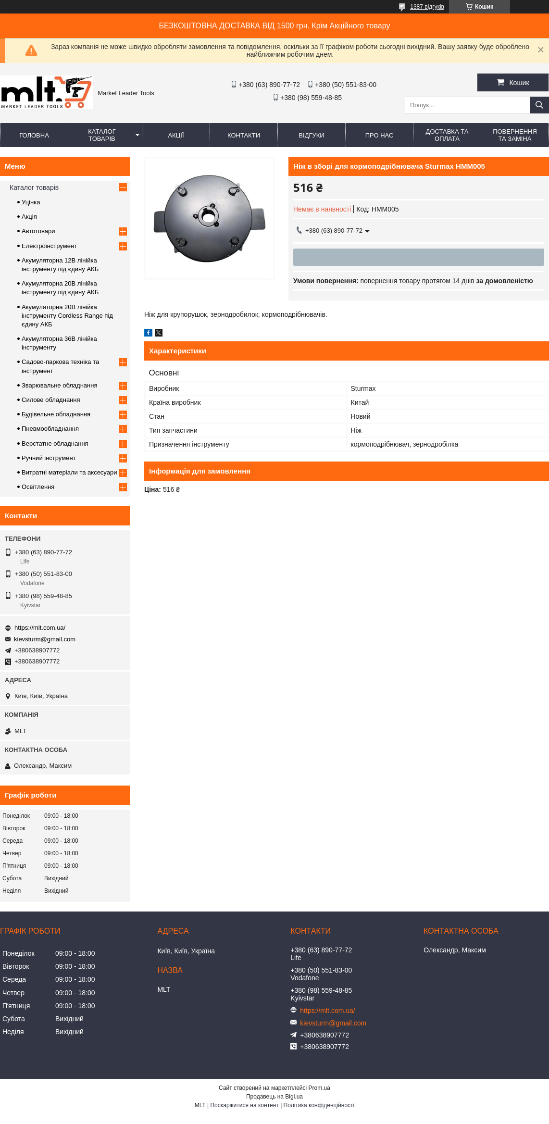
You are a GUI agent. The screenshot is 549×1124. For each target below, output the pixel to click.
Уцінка (31, 202)
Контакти (243, 135)
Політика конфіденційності (319, 1105)
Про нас (379, 135)
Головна (34, 135)
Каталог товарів (101, 135)
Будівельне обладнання (56, 414)
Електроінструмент (49, 246)
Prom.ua (319, 1088)
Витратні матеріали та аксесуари (69, 472)
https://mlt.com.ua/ (39, 627)
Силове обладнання (51, 399)
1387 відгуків (427, 6)
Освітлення (38, 486)
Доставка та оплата (447, 135)
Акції (176, 135)
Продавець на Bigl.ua (274, 1096)
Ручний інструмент (49, 458)
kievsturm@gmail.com (44, 639)
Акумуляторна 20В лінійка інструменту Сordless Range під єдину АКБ (67, 315)
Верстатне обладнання (55, 443)
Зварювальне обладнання (60, 385)
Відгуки (311, 135)
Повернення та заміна (515, 135)
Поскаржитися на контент (244, 1105)
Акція (29, 216)
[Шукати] (539, 105)
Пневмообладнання (50, 428)
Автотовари (38, 231)
